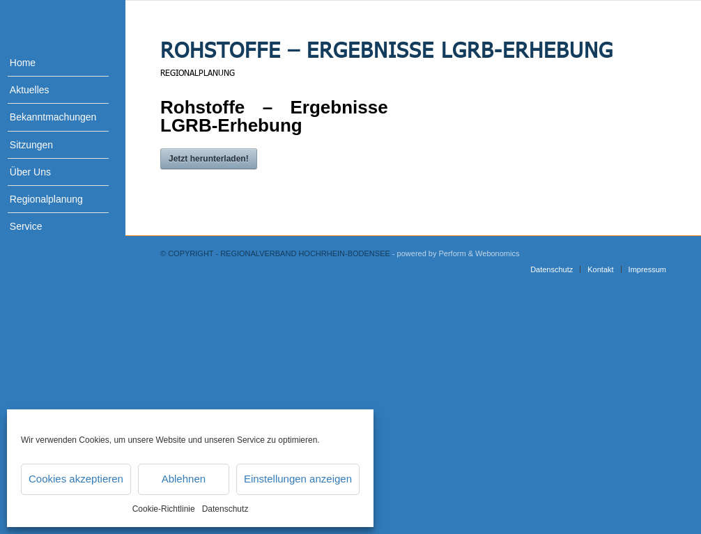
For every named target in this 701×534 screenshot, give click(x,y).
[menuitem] (49, 63)
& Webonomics (494, 253)
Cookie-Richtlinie (163, 509)
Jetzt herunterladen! (209, 159)
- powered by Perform (429, 253)
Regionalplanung (197, 72)
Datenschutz (225, 509)
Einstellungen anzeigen (298, 479)
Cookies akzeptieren (76, 479)
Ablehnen (184, 479)
